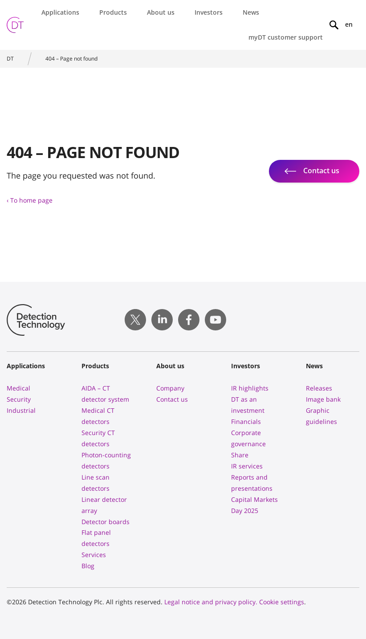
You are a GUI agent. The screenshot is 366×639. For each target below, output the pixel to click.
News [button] (251, 12)
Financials (246, 421)
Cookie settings (281, 602)
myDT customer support (285, 37)
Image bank (323, 399)
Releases (319, 388)
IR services (247, 466)
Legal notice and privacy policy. (210, 602)
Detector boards (105, 521)
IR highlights (249, 388)
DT (10, 58)
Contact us (172, 399)
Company (170, 388)
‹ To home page (30, 200)
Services (93, 554)
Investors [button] (209, 12)
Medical (18, 388)
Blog (87, 566)
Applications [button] (60, 12)
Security (19, 399)
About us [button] (161, 12)
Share (239, 455)
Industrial (21, 410)
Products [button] (113, 12)
